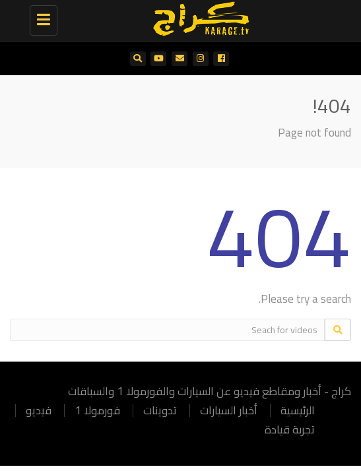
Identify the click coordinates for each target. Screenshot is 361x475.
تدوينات (160, 410)
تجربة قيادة (290, 429)
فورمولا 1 (97, 410)
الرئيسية (297, 410)
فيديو (38, 410)
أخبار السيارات (228, 410)
